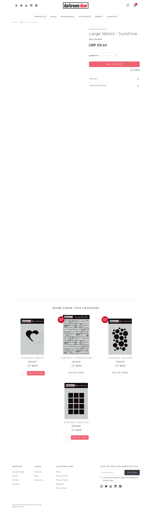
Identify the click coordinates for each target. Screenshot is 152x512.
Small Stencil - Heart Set (32, 360)
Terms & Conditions (128, 478)
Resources (38, 480)
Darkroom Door (98, 29)
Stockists (85, 16)
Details (93, 79)
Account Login (18, 472)
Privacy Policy (62, 476)
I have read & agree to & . (119, 479)
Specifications (97, 85)
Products (40, 16)
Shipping (60, 484)
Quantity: (94, 55)
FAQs (58, 472)
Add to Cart (114, 64)
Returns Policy (62, 480)
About (99, 16)
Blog (54, 16)
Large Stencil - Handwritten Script (76, 360)
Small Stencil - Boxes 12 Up (76, 424)
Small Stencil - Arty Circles (120, 360)
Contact (112, 16)
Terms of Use (61, 488)
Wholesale (67, 16)
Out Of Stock (76, 375)
